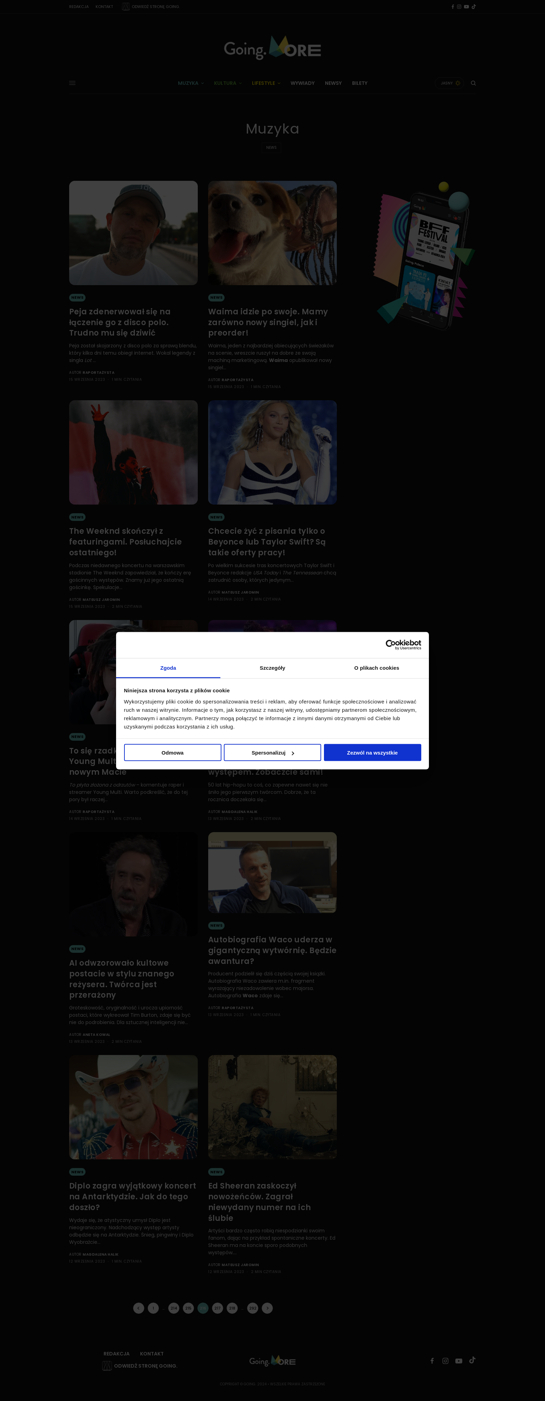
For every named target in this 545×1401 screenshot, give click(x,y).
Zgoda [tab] (168, 667)
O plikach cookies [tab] (376, 667)
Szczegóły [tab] (272, 667)
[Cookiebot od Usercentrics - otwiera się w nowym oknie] (390, 645)
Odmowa (173, 753)
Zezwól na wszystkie (372, 753)
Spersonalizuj (273, 753)
